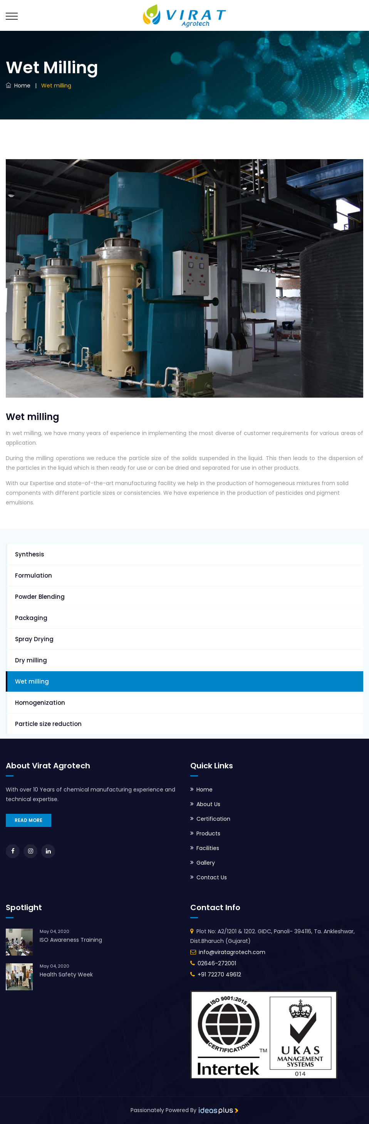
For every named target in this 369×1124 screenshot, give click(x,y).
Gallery (205, 863)
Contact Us (211, 877)
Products (208, 833)
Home (18, 85)
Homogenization (40, 703)
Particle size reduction (48, 724)
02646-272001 (217, 963)
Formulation (33, 575)
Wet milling (32, 681)
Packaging (31, 618)
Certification (213, 819)
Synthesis (29, 554)
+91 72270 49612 (219, 974)
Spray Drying (34, 639)
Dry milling (31, 660)
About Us (208, 804)
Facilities (207, 848)
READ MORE (28, 820)
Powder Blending (40, 597)
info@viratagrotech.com (232, 952)
